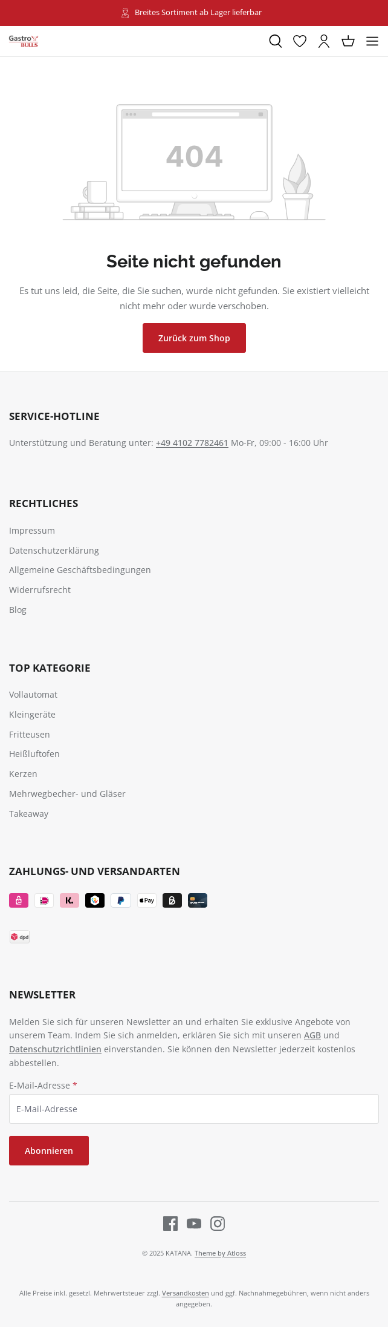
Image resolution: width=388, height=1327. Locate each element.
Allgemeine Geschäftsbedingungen (80, 569)
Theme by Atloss (220, 1252)
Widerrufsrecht (40, 589)
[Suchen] (276, 41)
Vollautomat (33, 694)
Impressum (32, 530)
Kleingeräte (32, 714)
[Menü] (372, 41)
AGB (312, 1035)
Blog (18, 609)
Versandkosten (185, 1292)
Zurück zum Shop (194, 338)
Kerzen (23, 773)
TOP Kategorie (50, 668)
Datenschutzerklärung (54, 550)
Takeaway (28, 813)
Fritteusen (29, 734)
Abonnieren (49, 1150)
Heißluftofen (34, 753)
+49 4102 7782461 (192, 442)
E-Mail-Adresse (43, 1085)
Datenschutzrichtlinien (55, 1049)
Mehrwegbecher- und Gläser (67, 793)
